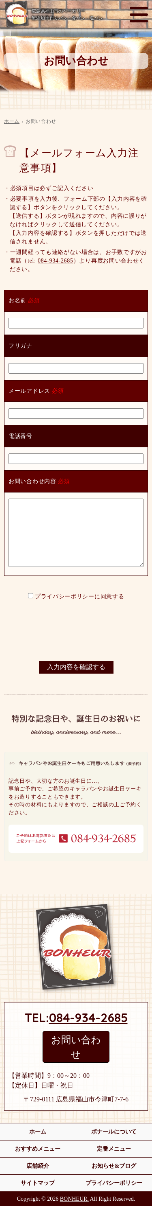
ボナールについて (114, 1132)
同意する (112, 596)
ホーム (11, 121)
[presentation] (76, 633)
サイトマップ (38, 1183)
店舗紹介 (37, 1166)
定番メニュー (114, 1149)
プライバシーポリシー (64, 596)
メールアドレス (29, 391)
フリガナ (20, 346)
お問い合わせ (76, 1047)
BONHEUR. (74, 1199)
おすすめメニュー (37, 1149)
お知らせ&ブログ (114, 1166)
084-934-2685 (55, 261)
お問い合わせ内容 (32, 481)
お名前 (17, 301)
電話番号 (20, 436)
